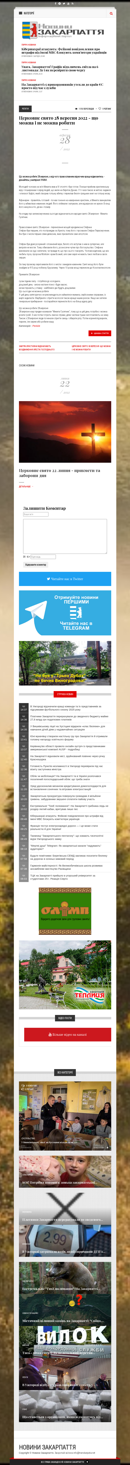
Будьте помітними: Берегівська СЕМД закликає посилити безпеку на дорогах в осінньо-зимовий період (68, 857)
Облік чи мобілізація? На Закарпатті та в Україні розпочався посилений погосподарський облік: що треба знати (65, 778)
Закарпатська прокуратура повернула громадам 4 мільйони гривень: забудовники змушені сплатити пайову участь (65, 797)
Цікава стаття (100, 333)
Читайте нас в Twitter (66, 579)
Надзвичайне (28, 1281)
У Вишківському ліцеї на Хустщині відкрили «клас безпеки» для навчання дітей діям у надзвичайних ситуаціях (67, 728)
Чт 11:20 (24, 788)
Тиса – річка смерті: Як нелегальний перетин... (58, 1353)
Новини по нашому (30, 1313)
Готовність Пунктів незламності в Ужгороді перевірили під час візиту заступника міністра (66, 768)
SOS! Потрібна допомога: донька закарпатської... (59, 1182)
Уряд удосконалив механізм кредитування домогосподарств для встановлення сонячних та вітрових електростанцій (68, 788)
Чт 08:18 (24, 847)
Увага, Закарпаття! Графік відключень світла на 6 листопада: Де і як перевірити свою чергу (59, 68)
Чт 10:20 (24, 797)
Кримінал (26, 1244)
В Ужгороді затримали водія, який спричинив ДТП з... (63, 1252)
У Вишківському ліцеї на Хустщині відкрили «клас (49, 1142)
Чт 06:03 (24, 877)
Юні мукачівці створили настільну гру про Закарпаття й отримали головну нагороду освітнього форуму (68, 738)
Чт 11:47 (24, 778)
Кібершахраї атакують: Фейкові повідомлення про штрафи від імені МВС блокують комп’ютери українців (64, 50)
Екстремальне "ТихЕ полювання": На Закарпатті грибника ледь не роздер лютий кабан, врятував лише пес (69, 807)
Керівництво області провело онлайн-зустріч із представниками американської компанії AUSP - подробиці (67, 748)
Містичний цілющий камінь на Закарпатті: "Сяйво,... (63, 1321)
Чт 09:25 (24, 827)
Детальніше (26, 486)
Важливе (25, 1345)
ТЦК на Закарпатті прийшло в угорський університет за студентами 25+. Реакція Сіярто (62, 877)
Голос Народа (27, 1175)
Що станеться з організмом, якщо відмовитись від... (62, 1417)
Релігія (36, 326)
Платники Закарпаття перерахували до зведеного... (62, 1220)
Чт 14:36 (24, 718)
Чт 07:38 (24, 867)
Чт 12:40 (24, 758)
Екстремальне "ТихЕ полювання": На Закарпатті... (61, 1289)
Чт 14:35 (24, 728)
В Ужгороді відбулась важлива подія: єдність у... (59, 1385)
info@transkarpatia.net (84, 1453)
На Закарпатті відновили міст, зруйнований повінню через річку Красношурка (67, 758)
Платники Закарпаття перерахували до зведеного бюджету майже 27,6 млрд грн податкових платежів (69, 718)
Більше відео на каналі (69, 1034)
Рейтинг (105, 108)
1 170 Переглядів (84, 108)
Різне (24, 1409)
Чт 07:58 (24, 857)
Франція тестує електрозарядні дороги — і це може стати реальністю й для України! (64, 827)
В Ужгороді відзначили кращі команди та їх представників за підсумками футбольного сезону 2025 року (65, 708)
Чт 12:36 (24, 768)
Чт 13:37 (24, 748)
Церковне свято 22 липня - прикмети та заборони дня (59, 473)
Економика (26, 1212)
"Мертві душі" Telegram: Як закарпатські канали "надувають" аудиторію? (65, 847)
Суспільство (28, 1138)
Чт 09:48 (24, 817)
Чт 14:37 (24, 708)
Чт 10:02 (24, 807)
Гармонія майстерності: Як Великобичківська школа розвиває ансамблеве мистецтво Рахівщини (66, 867)
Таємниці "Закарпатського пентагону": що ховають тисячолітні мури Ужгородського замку (66, 837)
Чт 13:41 (24, 738)
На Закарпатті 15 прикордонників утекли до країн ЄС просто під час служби (62, 86)
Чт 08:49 (24, 837)
